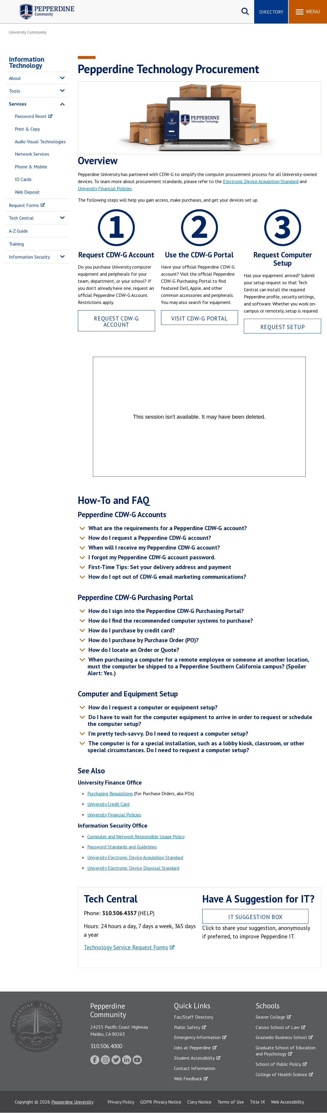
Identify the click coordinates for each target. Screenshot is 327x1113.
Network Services (32, 154)
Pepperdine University (72, 1102)
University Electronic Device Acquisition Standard (135, 857)
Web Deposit (27, 192)
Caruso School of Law (278, 1027)
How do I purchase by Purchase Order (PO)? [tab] (143, 640)
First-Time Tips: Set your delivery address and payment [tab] (159, 567)
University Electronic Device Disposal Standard (133, 868)
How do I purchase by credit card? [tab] (131, 630)
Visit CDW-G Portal (199, 318)
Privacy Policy (121, 1102)
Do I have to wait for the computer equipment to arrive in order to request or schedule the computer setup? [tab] (199, 720)
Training (16, 244)
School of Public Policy (278, 1064)
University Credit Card (108, 804)
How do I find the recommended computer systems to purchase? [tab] (170, 620)
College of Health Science (281, 1074)
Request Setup (282, 327)
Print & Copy (27, 129)
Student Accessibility (194, 1058)
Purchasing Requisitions (110, 793)
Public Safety (187, 1027)
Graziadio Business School (281, 1037)
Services (18, 104)
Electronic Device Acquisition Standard (260, 181)
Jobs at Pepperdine (192, 1047)
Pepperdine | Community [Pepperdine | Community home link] (42, 5)
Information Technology (26, 62)
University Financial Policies (105, 188)
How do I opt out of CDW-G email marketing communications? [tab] (166, 577)
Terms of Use (230, 1102)
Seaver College (270, 1017)
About (15, 78)
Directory (271, 12)
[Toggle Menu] (308, 12)
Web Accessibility (287, 1102)
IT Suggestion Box (255, 916)
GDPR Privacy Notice (160, 1102)
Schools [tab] (268, 1005)
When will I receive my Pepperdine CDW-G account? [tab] (153, 547)
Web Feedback (188, 1078)
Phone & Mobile (31, 167)
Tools (14, 91)
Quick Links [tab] (192, 1005)
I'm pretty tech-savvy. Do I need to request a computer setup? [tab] (167, 733)
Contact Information (194, 1068)
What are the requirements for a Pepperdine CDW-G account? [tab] (167, 528)
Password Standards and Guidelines (122, 847)
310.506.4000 (106, 1046)
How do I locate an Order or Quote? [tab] (133, 650)
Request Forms (24, 205)
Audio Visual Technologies (40, 141)
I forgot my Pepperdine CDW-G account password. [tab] (151, 557)
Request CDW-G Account (116, 321)
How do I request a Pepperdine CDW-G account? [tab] (149, 538)
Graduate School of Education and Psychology (286, 1051)
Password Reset (31, 116)
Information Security (29, 257)
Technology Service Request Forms (126, 947)
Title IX (257, 1102)
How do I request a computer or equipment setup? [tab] (152, 707)
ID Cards (23, 179)
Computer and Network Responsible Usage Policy (136, 836)
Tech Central (21, 218)
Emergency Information (197, 1037)
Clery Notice (199, 1102)
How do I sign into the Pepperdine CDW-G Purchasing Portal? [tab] (165, 611)
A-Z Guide (18, 231)
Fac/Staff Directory (193, 1017)
